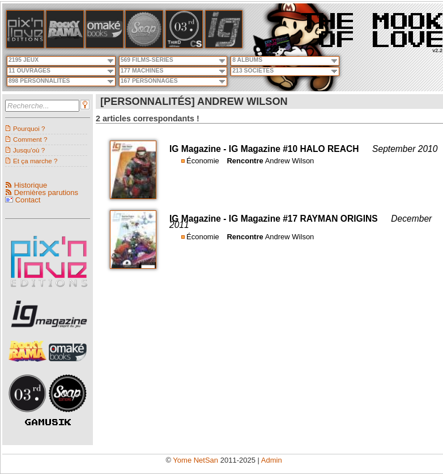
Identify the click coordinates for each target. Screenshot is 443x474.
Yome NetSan (195, 460)
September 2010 (404, 149)
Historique (31, 185)
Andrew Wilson (289, 160)
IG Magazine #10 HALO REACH (294, 149)
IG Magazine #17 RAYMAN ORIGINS (303, 218)
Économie (202, 160)
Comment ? (30, 139)
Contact (28, 200)
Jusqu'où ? (29, 150)
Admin (271, 460)
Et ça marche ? (35, 160)
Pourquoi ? (29, 128)
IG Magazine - (199, 149)
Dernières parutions (46, 192)
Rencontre (245, 160)
